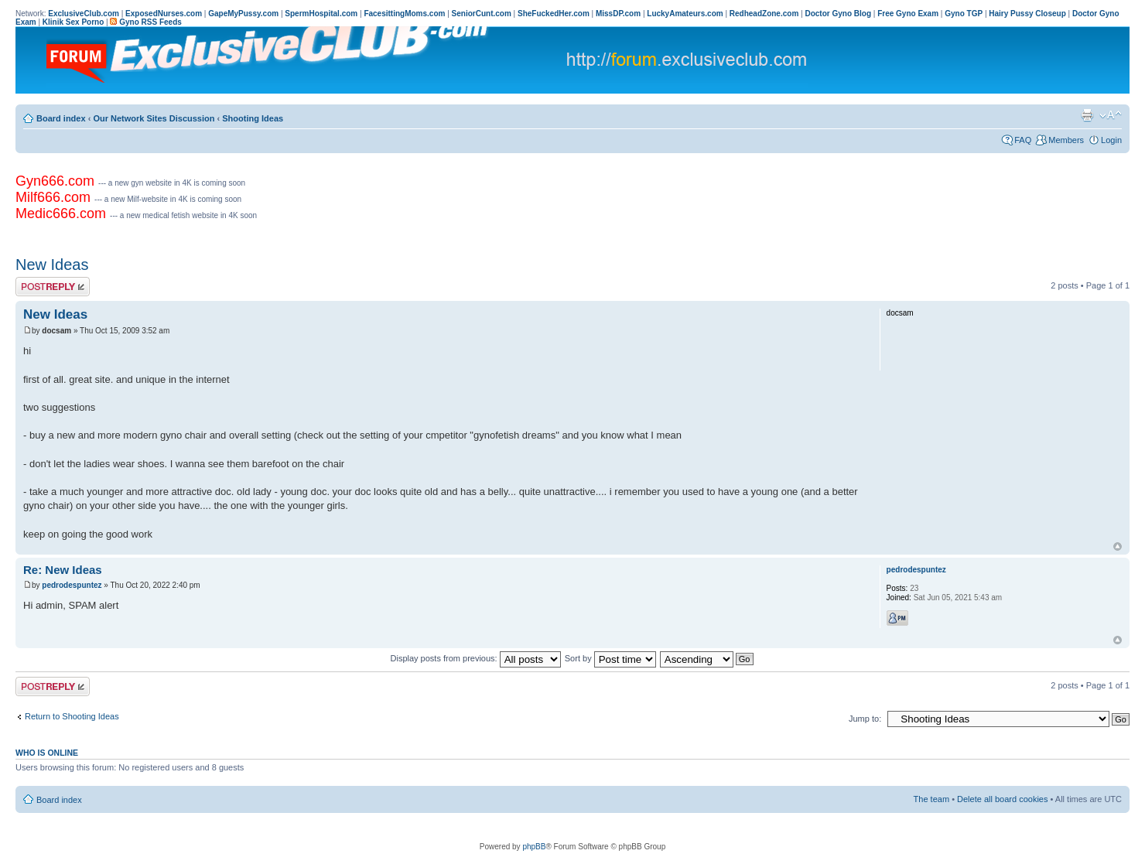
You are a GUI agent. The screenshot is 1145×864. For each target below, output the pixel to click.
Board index (61, 118)
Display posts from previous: (476, 658)
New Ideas (52, 264)
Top (1117, 546)
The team (931, 799)
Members (1066, 140)
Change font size (1110, 115)
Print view (1086, 115)
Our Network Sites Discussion (153, 118)
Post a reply (52, 286)
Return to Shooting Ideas (72, 716)
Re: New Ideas (62, 569)
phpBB (533, 846)
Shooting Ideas (252, 118)
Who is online (46, 752)
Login (1111, 140)
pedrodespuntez (71, 585)
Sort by (610, 658)
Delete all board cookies (1002, 799)
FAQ (1022, 140)
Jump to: (865, 718)
